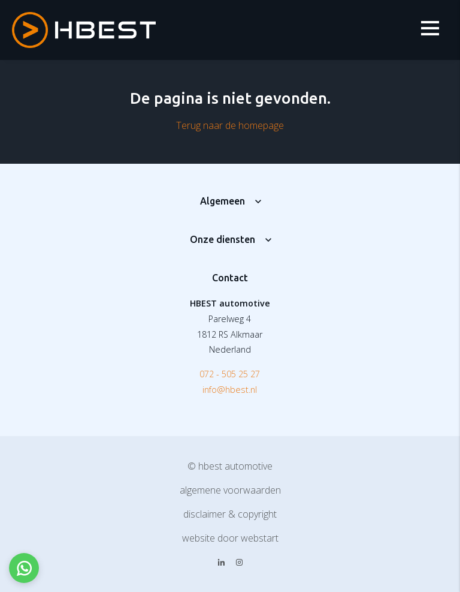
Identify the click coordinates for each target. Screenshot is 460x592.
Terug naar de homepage (230, 125)
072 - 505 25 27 (229, 374)
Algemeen (222, 201)
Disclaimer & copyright (230, 514)
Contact (230, 277)
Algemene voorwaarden (230, 490)
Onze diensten (222, 239)
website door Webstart (230, 538)
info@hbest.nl (229, 389)
